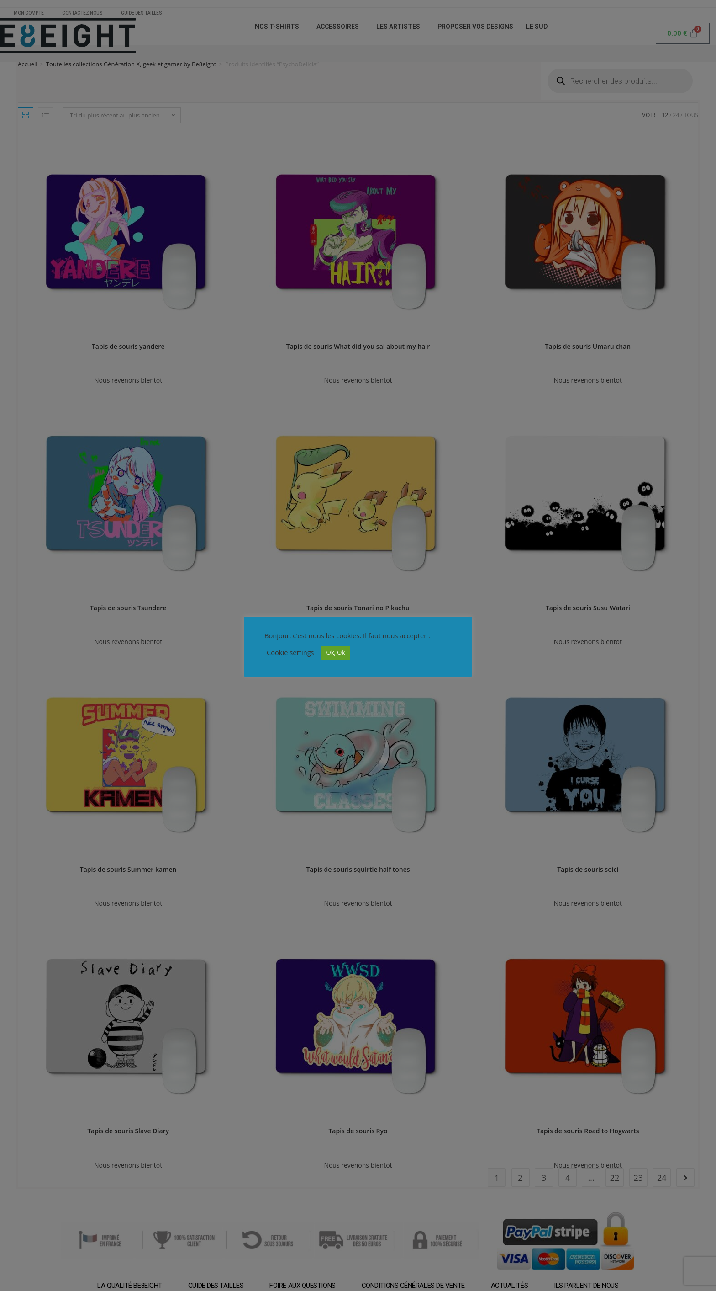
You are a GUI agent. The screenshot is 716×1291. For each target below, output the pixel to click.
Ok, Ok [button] (335, 652)
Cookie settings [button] (290, 652)
